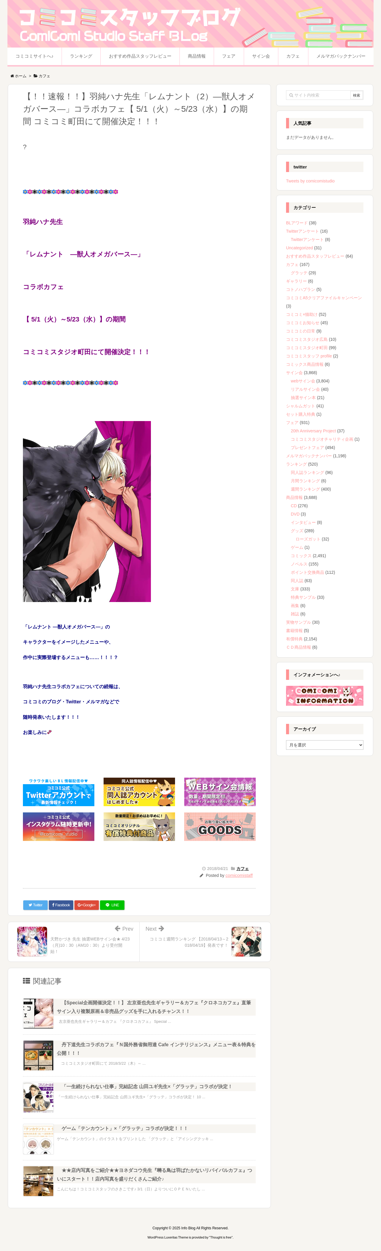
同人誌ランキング (307, 472)
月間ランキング (305, 480)
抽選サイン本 (303, 397)
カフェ (242, 868)
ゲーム (297, 547)
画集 (295, 605)
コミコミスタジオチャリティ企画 (322, 439)
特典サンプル (303, 597)
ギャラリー (296, 281)
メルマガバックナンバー (309, 455)
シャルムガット (300, 406)
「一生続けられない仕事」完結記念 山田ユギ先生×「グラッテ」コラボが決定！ (147, 1086)
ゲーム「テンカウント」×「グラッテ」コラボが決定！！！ (125, 1128)
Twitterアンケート (302, 231)
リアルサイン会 (305, 389)
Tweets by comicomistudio (310, 181)
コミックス (301, 555)
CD (294, 505)
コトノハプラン (300, 289)
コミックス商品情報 (305, 364)
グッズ (297, 530)
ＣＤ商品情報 (298, 647)
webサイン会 (303, 381)
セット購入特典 (300, 414)
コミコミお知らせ (302, 322)
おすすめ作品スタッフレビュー (315, 256)
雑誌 (295, 614)
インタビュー (303, 522)
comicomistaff (239, 875)
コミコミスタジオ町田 (307, 347)
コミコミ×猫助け (302, 314)
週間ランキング (305, 489)
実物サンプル (298, 622)
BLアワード (297, 222)
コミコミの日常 (300, 331)
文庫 (295, 589)
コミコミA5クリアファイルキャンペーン (324, 297)
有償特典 (294, 638)
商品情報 (294, 497)
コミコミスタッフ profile (309, 356)
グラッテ (299, 272)
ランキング (296, 464)
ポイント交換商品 (307, 572)
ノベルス (299, 564)
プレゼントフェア (307, 447)
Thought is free (220, 1237)
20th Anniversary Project (313, 430)
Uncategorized (299, 247)
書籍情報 (294, 630)
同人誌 (297, 580)
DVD (295, 514)
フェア (292, 422)
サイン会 (294, 372)
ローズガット (308, 539)
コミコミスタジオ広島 (307, 339)
